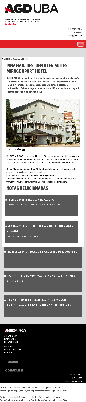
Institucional (10, 339)
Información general (14, 350)
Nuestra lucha (11, 342)
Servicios (8, 347)
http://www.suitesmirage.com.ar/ (41, 175)
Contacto (8, 353)
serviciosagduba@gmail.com (53, 182)
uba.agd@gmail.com (73, 35)
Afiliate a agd (10, 336)
